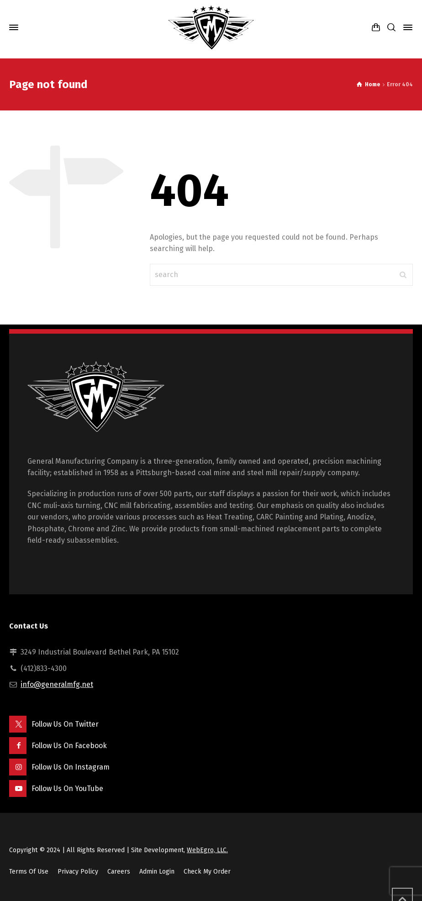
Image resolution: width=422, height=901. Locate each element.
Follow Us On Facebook (69, 745)
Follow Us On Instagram (71, 767)
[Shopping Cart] (376, 27)
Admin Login (156, 871)
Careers (118, 871)
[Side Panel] (406, 27)
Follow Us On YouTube (67, 788)
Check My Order (207, 871)
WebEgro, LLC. (207, 850)
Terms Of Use (28, 871)
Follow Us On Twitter (65, 724)
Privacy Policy (78, 871)
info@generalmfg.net (57, 684)
